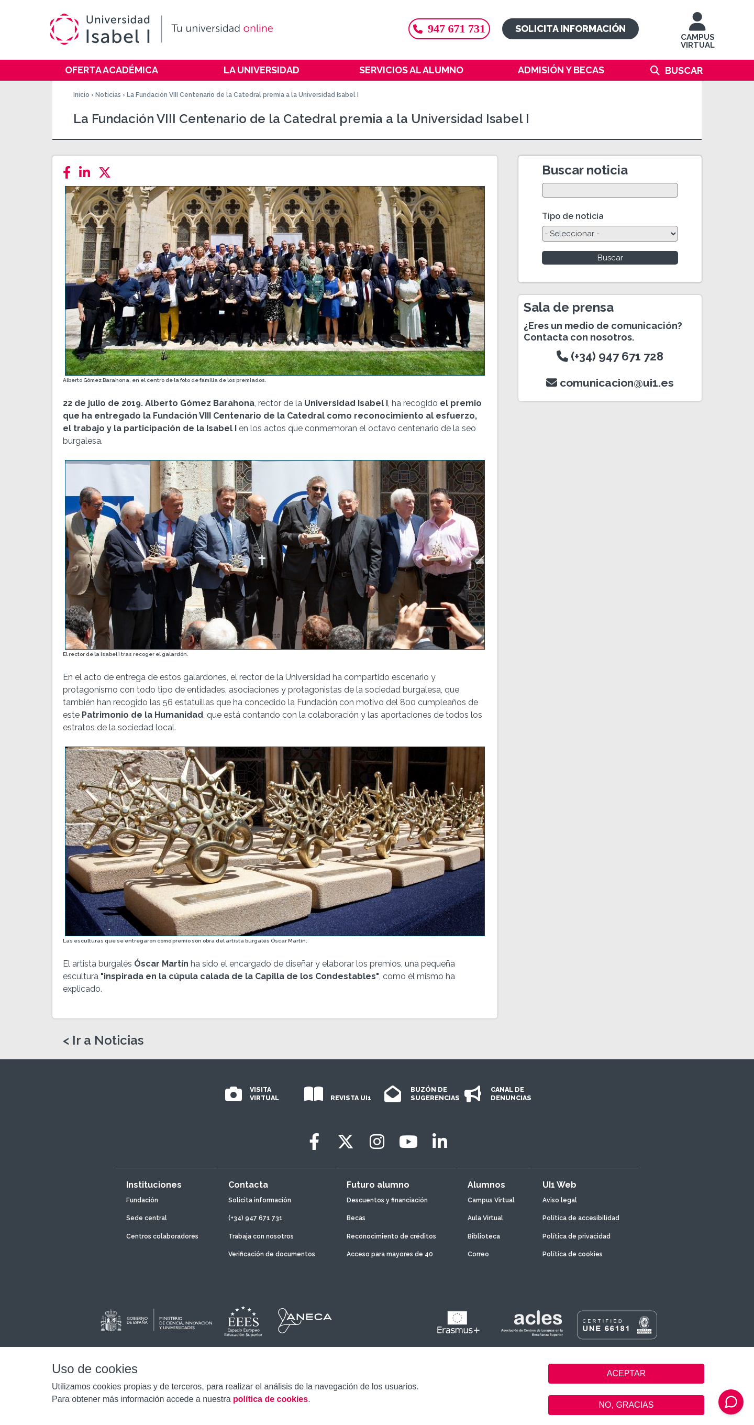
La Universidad (262, 69)
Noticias (108, 94)
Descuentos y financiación (387, 1200)
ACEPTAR (626, 1373)
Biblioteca (484, 1236)
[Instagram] (377, 1142)
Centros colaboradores (162, 1236)
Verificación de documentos (271, 1254)
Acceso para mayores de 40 (390, 1254)
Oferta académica (111, 69)
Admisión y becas (561, 69)
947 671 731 (449, 28)
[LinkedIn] (87, 172)
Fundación (142, 1200)
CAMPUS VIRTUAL (698, 35)
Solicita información (570, 28)
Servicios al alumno (411, 69)
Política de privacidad (576, 1236)
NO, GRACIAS (626, 1404)
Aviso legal (559, 1200)
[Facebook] (70, 172)
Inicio (81, 94)
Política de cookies (572, 1254)
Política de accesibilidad (580, 1218)
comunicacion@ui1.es (610, 382)
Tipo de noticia (573, 216)
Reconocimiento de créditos (391, 1236)
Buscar (684, 70)
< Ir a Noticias (103, 1040)
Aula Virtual (485, 1218)
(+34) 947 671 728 (610, 356)
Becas (356, 1218)
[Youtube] (408, 1142)
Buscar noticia (585, 170)
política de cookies (270, 1399)
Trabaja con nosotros (261, 1236)
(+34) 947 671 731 (255, 1218)
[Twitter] (107, 172)
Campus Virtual (491, 1200)
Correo (478, 1254)
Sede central (146, 1218)
